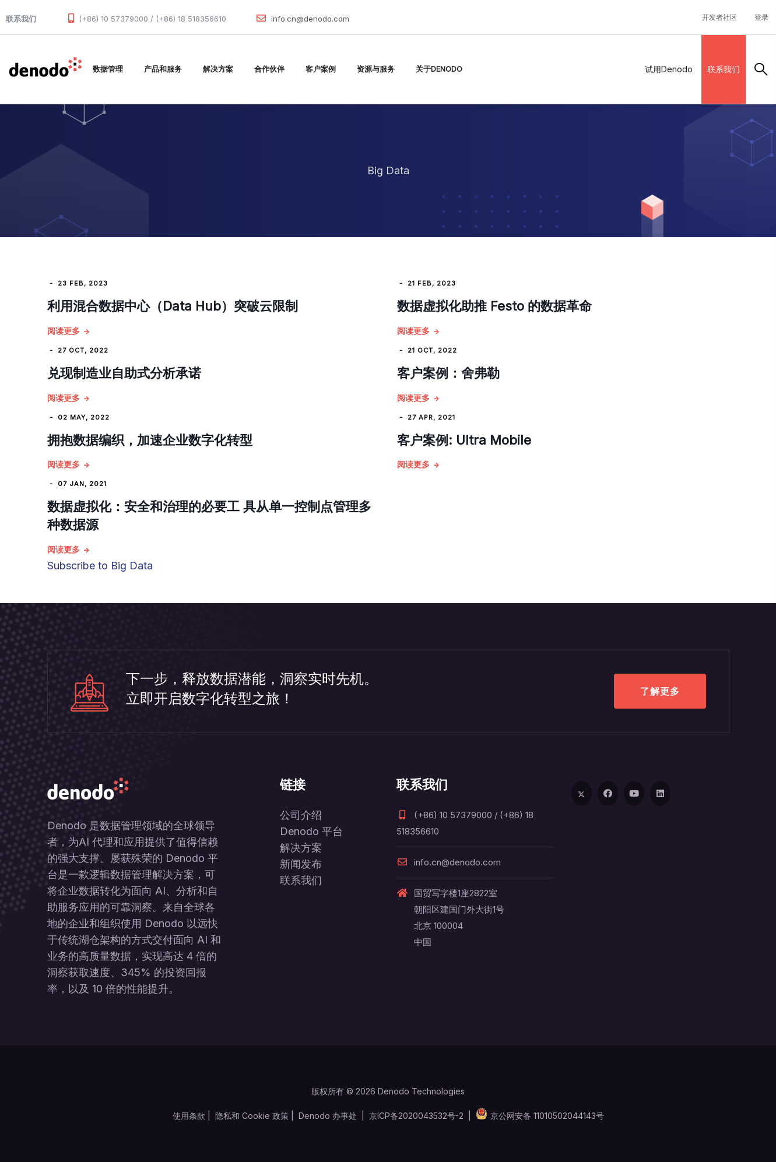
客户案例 (321, 69)
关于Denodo (439, 69)
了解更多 (660, 691)
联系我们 (723, 69)
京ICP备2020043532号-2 (416, 1116)
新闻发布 (301, 864)
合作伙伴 (269, 69)
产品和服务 (163, 69)
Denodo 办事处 (328, 1116)
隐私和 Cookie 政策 (252, 1116)
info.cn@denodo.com (310, 18)
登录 (761, 17)
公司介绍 (301, 815)
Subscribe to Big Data (100, 565)
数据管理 (108, 69)
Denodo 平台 (311, 831)
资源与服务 (376, 69)
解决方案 (218, 69)
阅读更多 (63, 331)
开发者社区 (719, 17)
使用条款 (189, 1116)
